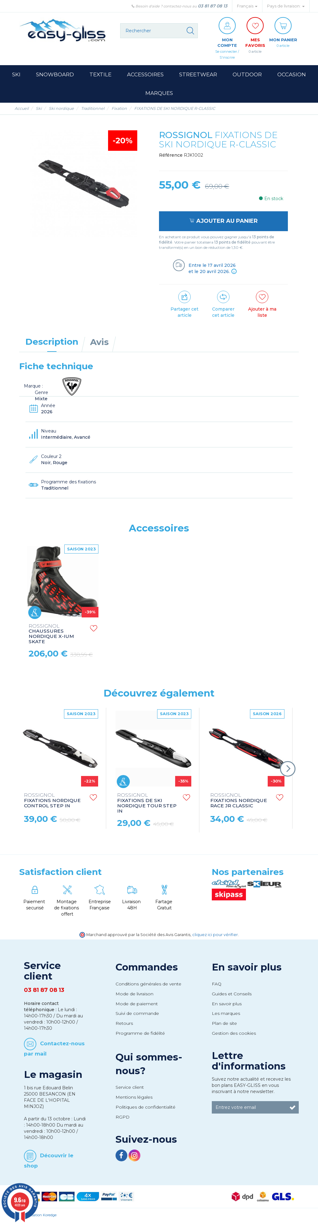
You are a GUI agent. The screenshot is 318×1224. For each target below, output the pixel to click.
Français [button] (247, 6)
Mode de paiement (137, 1005)
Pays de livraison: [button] (286, 6)
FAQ (216, 985)
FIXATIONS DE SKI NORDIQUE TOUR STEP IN (146, 805)
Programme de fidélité (140, 1035)
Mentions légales (134, 1098)
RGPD (122, 1118)
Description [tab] (51, 343)
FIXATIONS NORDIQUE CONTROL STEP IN (52, 802)
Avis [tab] (99, 343)
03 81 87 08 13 (212, 5)
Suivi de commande (137, 1015)
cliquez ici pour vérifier (215, 936)
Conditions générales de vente (148, 985)
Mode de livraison (134, 995)
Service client (130, 1089)
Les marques (226, 1015)
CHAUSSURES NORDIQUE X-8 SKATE (48, 635)
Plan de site (224, 1025)
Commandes (147, 969)
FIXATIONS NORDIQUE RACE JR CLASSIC (238, 802)
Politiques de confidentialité (145, 1108)
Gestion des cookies (234, 1035)
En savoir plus (247, 969)
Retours (124, 1025)
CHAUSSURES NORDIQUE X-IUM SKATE (144, 635)
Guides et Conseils (232, 995)
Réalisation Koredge (40, 1217)
